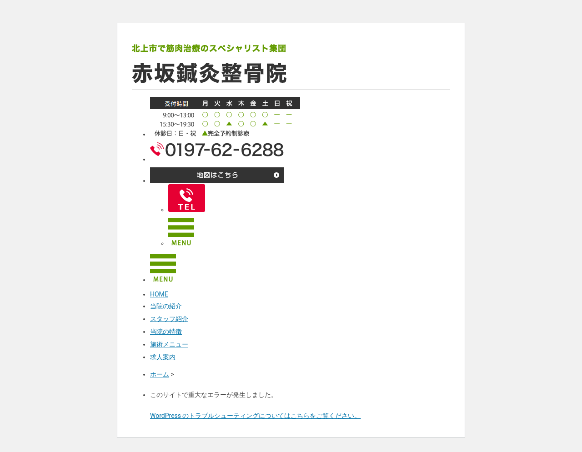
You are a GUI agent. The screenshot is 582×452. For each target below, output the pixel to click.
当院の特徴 (166, 331)
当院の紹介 (166, 306)
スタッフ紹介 (169, 318)
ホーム (159, 374)
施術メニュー (169, 344)
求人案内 (163, 357)
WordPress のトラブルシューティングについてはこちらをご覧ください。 (255, 415)
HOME (159, 294)
